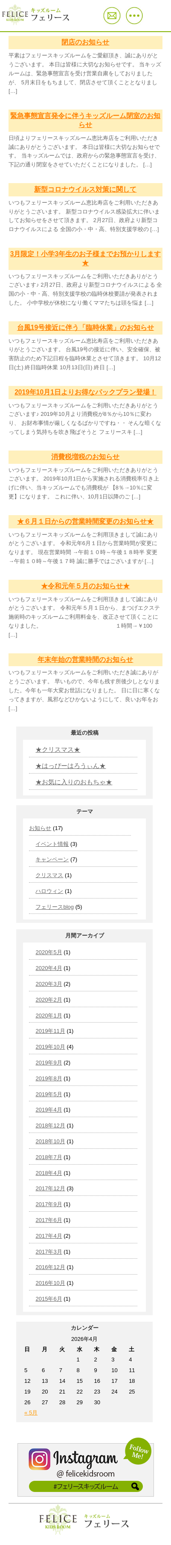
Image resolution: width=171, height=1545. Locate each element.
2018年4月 (48, 1173)
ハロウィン (49, 891)
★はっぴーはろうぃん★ (70, 765)
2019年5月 (48, 1094)
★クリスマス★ (57, 749)
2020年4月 (48, 968)
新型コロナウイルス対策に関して (85, 189)
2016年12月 (50, 1267)
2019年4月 (48, 1109)
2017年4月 (48, 1236)
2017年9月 (48, 1204)
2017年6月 (48, 1220)
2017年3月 (48, 1251)
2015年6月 (48, 1299)
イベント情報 (52, 844)
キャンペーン (52, 859)
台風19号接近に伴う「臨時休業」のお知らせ (85, 327)
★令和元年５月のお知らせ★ (85, 586)
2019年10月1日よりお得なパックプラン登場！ (85, 392)
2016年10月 (50, 1283)
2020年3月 (48, 984)
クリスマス (49, 875)
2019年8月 (48, 1078)
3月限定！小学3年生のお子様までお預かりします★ (85, 258)
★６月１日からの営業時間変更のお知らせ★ (85, 521)
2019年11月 (50, 1031)
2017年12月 (50, 1188)
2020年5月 (48, 952)
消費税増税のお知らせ (85, 456)
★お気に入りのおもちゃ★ (73, 782)
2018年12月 (50, 1125)
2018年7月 (48, 1157)
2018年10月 (50, 1141)
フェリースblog (54, 907)
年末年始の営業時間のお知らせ (85, 659)
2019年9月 (48, 1062)
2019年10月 (50, 1047)
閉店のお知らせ (85, 42)
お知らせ (40, 828)
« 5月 (31, 1412)
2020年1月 (48, 1015)
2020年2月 (48, 999)
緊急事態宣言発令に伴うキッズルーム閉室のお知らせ (85, 120)
